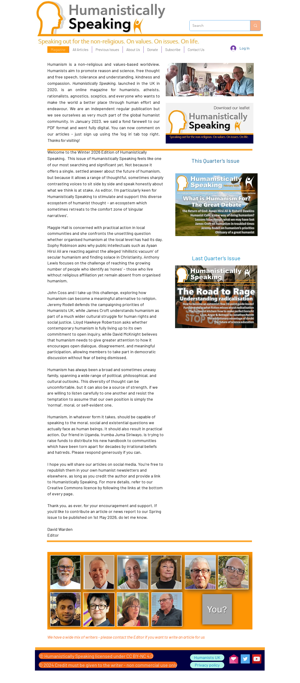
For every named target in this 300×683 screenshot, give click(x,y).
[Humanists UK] (207, 657)
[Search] (216, 25)
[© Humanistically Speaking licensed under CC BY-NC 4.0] (96, 656)
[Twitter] (245, 659)
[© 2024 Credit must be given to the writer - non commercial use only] (108, 665)
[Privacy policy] (207, 665)
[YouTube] (256, 659)
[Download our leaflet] (231, 107)
